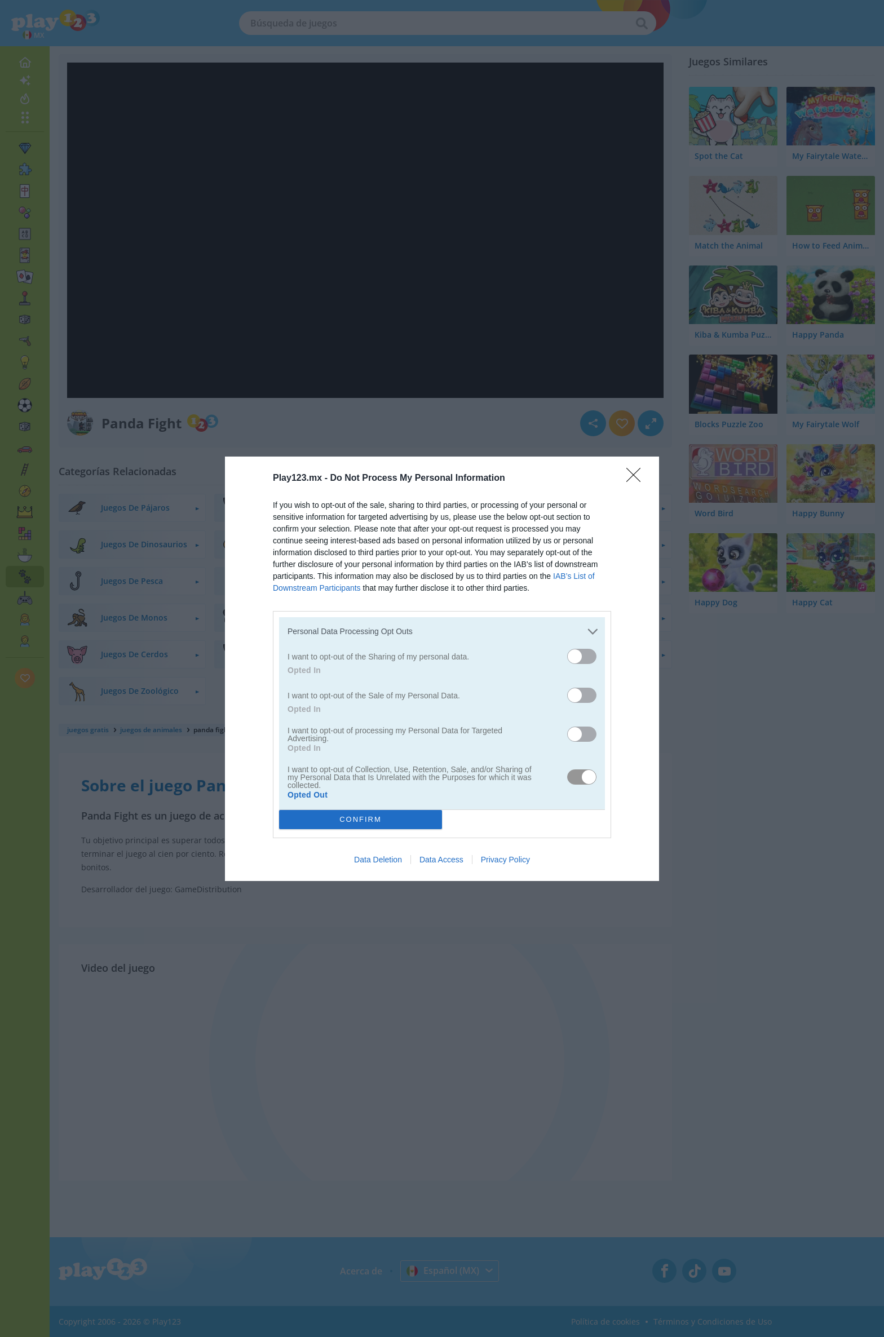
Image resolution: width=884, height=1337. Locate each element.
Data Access (441, 859)
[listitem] (442, 631)
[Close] (637, 478)
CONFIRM (360, 819)
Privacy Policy (505, 859)
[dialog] (442, 669)
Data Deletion (378, 859)
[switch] (581, 656)
